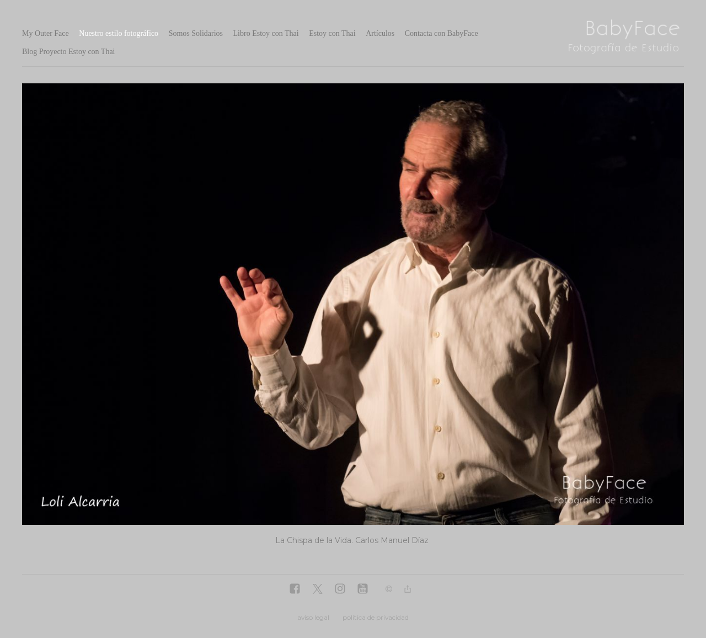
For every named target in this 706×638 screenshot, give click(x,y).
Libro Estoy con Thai (266, 33)
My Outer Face (45, 33)
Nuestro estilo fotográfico (118, 33)
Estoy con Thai (332, 33)
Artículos (380, 33)
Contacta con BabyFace (441, 33)
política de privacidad (376, 617)
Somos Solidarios (196, 33)
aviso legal (313, 617)
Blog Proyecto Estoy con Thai (68, 51)
